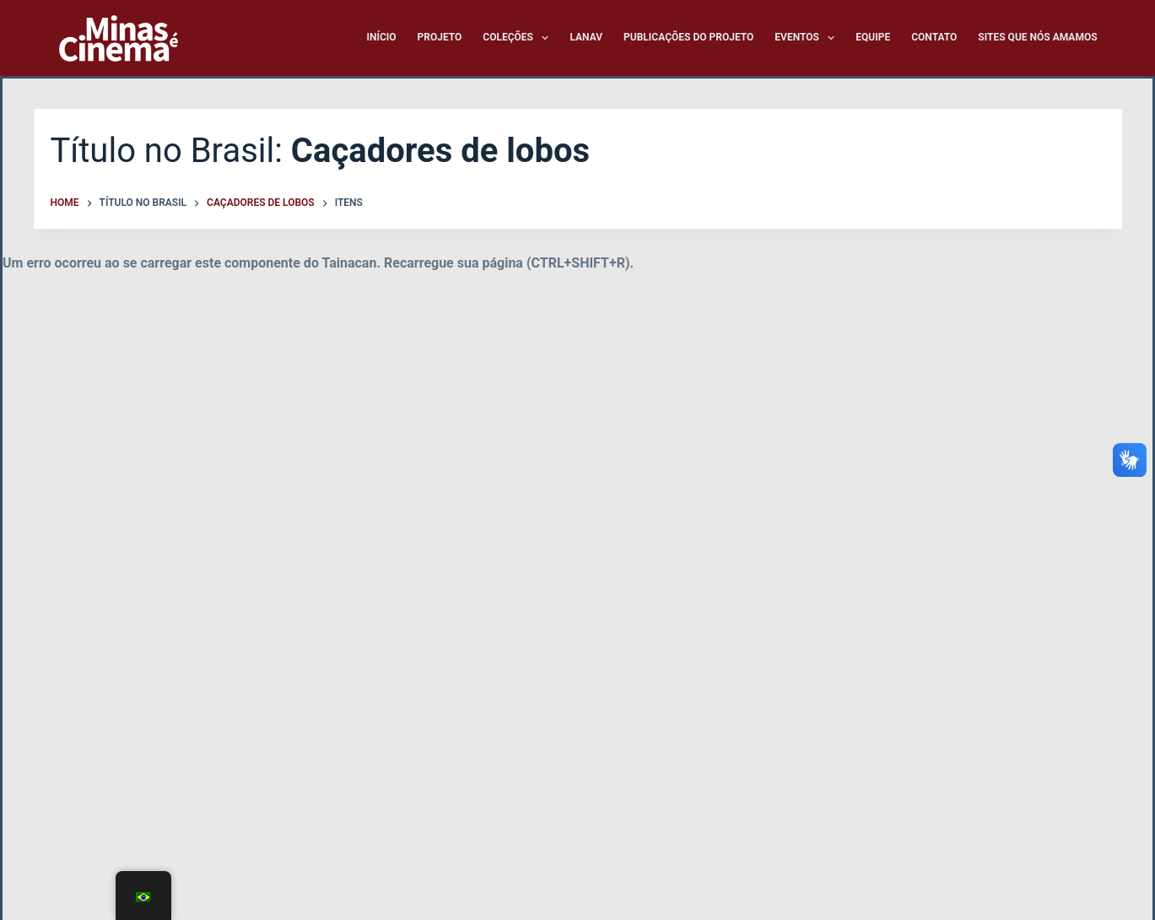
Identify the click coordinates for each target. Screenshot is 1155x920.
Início (381, 37)
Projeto (440, 37)
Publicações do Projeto (688, 37)
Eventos (807, 38)
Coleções (519, 38)
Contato (934, 37)
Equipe (872, 37)
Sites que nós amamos (1037, 37)
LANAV (585, 37)
